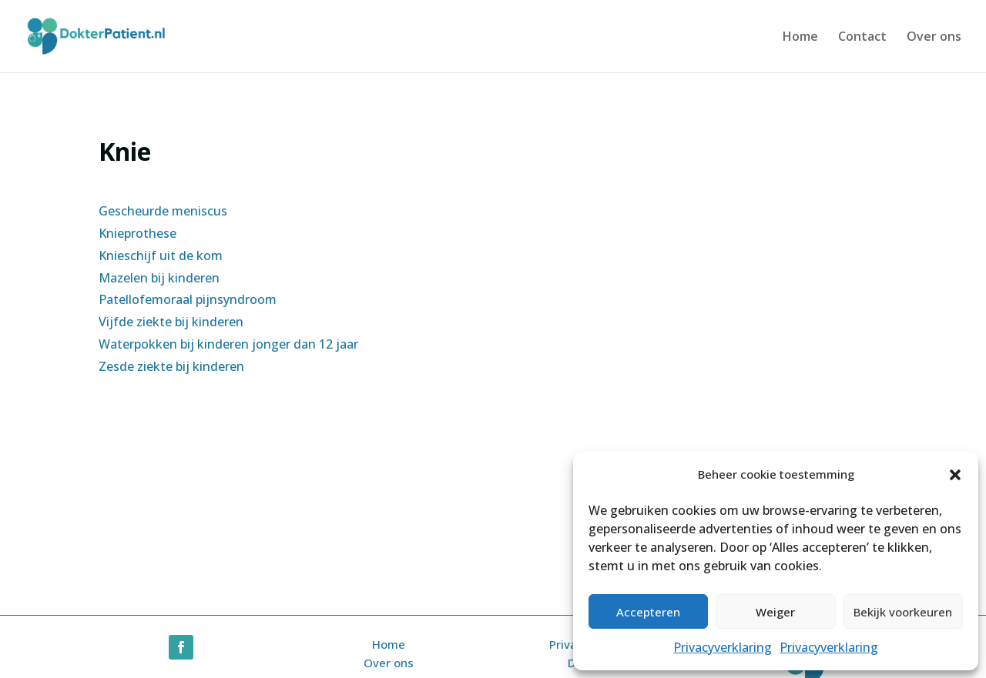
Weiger (775, 612)
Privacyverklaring (722, 647)
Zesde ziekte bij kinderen (171, 366)
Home (800, 38)
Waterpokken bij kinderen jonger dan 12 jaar (228, 344)
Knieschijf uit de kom (161, 255)
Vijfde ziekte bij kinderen (171, 321)
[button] (955, 475)
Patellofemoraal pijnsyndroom (188, 299)
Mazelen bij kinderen (159, 277)
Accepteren (648, 612)
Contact (862, 38)
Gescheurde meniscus (163, 210)
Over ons (934, 38)
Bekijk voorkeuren (903, 612)
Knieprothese (137, 233)
